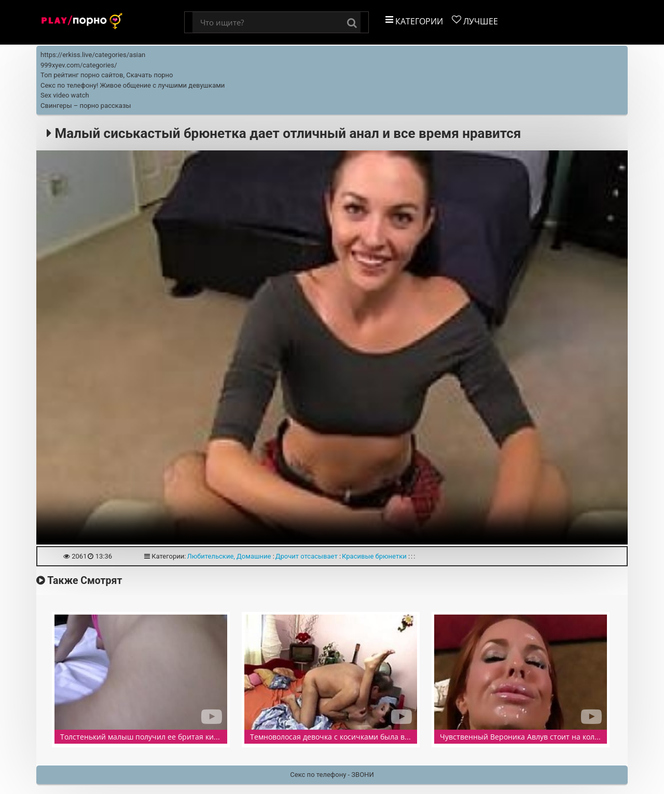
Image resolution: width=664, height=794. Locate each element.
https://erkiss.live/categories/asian (92, 55)
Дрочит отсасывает (306, 556)
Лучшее (475, 21)
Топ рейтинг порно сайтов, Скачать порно (106, 75)
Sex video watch (64, 95)
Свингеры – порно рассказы (85, 105)
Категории (414, 21)
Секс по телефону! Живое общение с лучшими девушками (132, 85)
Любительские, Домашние (229, 556)
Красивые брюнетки (374, 556)
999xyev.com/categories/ (78, 65)
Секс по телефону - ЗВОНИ (332, 774)
